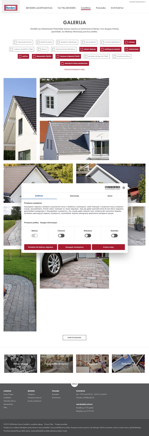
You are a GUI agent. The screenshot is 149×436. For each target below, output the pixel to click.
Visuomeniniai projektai (65, 49)
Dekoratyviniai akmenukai (76, 63)
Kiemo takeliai (90, 49)
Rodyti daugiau (74, 338)
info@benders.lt (88, 397)
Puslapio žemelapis (61, 424)
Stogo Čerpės (8, 394)
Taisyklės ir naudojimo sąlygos (33, 424)
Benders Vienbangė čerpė (98, 56)
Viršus (74, 384)
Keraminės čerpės (43, 56)
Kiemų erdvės (90, 42)
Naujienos (31, 394)
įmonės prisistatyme (34, 401)
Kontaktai (55, 394)
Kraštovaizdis (46, 42)
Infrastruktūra (8, 404)
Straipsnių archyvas (34, 397)
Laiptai (25, 56)
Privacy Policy (48, 424)
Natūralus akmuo (112, 49)
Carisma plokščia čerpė (23, 49)
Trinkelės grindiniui (69, 42)
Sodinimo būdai (123, 56)
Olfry (5, 407)
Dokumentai (56, 397)
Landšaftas (7, 397)
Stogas (131, 42)
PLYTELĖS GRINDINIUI (112, 42)
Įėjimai (44, 49)
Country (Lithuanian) (136, 2)
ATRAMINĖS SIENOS (24, 42)
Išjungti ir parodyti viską (74, 69)
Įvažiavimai (133, 49)
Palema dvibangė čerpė (70, 56)
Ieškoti (144, 8)
